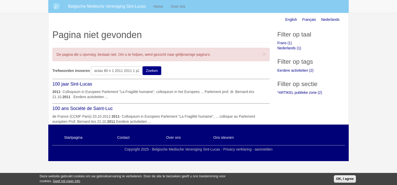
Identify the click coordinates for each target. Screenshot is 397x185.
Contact (123, 137)
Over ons (178, 6)
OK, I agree (345, 179)
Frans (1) (284, 43)
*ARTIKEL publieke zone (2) (299, 92)
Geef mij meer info (66, 182)
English (291, 19)
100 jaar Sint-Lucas (72, 84)
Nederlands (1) (289, 48)
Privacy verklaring (237, 149)
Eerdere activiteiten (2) (295, 70)
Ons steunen (223, 137)
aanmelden (263, 149)
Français (309, 19)
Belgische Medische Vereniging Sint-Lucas (107, 6)
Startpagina (73, 137)
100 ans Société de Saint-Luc (82, 108)
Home (158, 6)
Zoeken (152, 71)
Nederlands (330, 19)
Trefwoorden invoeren (71, 71)
